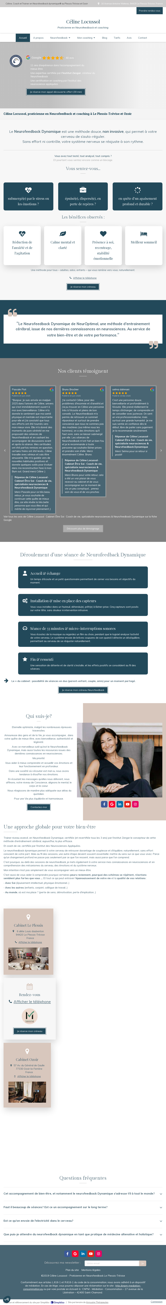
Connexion (156, 1301)
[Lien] (16, 61)
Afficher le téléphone (85, 278)
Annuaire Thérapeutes (97, 1302)
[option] (83, 441)
